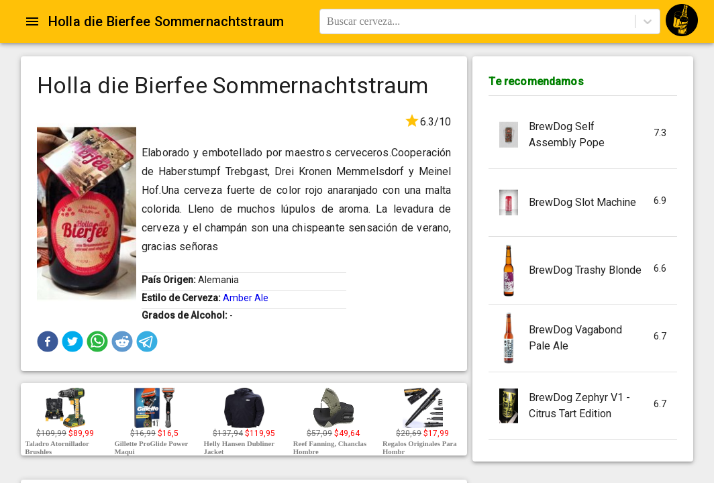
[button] (47, 341)
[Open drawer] (32, 21)
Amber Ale (245, 297)
